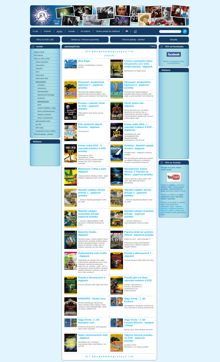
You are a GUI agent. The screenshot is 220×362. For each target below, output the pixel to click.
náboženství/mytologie (45, 95)
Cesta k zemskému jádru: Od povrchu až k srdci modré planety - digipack (138, 64)
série (37, 72)
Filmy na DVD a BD (45, 39)
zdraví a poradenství (45, 118)
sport (39, 105)
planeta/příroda (43, 101)
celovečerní (40, 65)
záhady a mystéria (44, 115)
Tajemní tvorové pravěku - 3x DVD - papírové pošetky (139, 338)
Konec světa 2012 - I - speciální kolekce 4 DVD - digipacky (138, 127)
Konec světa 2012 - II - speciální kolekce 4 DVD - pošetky (92, 148)
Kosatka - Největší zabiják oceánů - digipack (139, 147)
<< (86, 51)
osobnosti (41, 98)
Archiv (40, 46)
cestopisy (41, 85)
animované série (42, 78)
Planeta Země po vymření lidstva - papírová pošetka (139, 233)
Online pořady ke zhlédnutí (108, 31)
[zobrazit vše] (109, 56)
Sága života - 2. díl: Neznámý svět (89, 321)
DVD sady (39, 128)
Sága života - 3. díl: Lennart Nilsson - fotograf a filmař (139, 322)
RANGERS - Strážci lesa (91, 298)
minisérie (39, 69)
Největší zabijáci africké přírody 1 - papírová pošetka (91, 193)
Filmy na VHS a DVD (42, 59)
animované (40, 75)
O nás (35, 31)
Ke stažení (85, 31)
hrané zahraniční (42, 62)
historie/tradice (43, 92)
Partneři (47, 31)
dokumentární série (43, 121)
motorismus (41, 88)
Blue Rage (84, 61)
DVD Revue (38, 55)
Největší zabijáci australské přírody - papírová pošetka (89, 214)
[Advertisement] (45, 154)
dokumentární (41, 82)
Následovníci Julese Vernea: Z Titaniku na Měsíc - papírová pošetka (138, 171)
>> (132, 51)
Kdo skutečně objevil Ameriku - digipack (90, 125)
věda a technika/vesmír (46, 111)
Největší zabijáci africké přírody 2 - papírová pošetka (137, 193)
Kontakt (71, 31)
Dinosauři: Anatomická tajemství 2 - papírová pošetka (137, 85)
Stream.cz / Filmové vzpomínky (85, 39)
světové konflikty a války (46, 108)
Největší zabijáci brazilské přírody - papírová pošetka (139, 214)
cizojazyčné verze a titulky (45, 131)
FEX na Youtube (173, 162)
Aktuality (173, 39)
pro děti (38, 124)
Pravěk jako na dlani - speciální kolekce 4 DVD (138, 279)
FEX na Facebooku (174, 46)
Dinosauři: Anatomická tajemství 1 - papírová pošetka (91, 85)
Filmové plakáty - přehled (43, 134)
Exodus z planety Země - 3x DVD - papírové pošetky (92, 106)
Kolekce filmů (39, 52)
